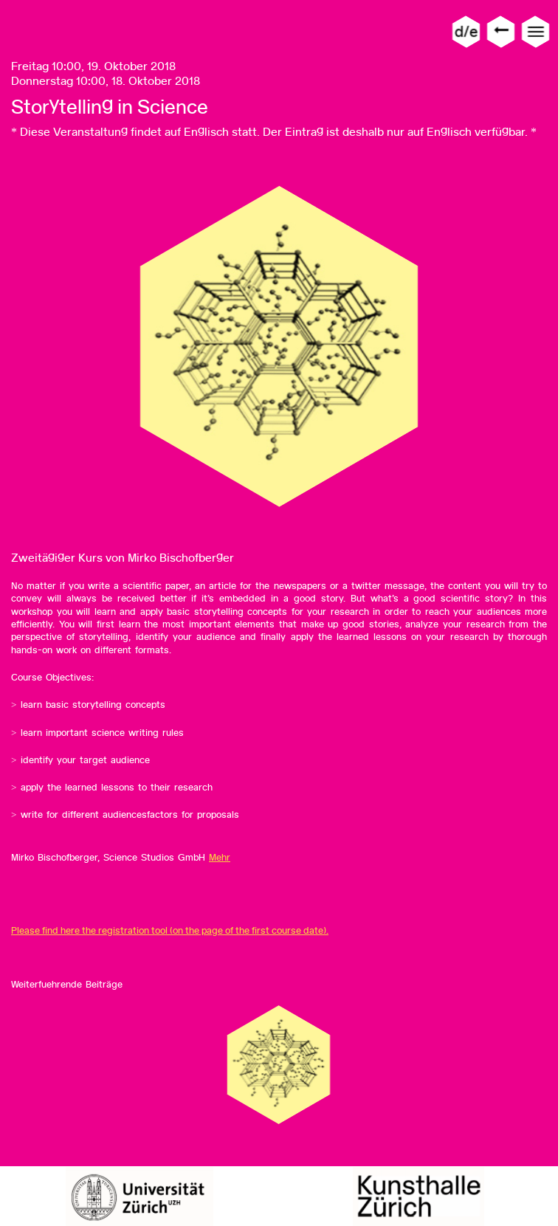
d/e (466, 31)
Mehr (219, 857)
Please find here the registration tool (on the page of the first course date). (169, 930)
